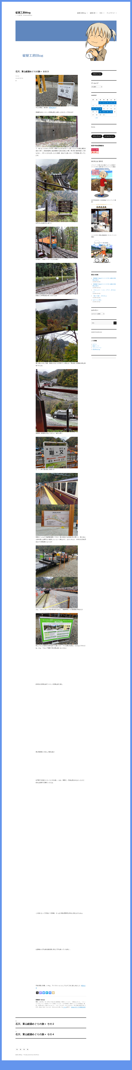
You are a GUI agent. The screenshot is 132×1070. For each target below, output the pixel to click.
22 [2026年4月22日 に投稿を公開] (100, 111)
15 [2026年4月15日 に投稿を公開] (100, 108)
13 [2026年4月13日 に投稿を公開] (93, 108)
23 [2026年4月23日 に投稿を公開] (103, 111)
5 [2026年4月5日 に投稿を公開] (114, 102)
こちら (64, 1007)
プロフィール (97, 74)
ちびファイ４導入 (97, 300)
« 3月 (96, 117)
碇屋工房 (92, 13)
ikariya (17, 76)
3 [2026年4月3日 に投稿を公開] (107, 102)
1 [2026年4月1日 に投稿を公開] (100, 102)
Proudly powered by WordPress (31, 1054)
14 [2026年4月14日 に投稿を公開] (96, 108)
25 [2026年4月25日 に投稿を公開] (111, 111)
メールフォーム (109, 136)
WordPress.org (96, 349)
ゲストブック (97, 136)
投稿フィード (96, 346)
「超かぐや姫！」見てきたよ (100, 295)
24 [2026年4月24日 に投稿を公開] (107, 111)
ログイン (95, 344)
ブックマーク (111, 13)
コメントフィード (97, 347)
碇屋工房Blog (23, 12)
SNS (101, 13)
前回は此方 (52, 107)
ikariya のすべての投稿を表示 (78, 1007)
